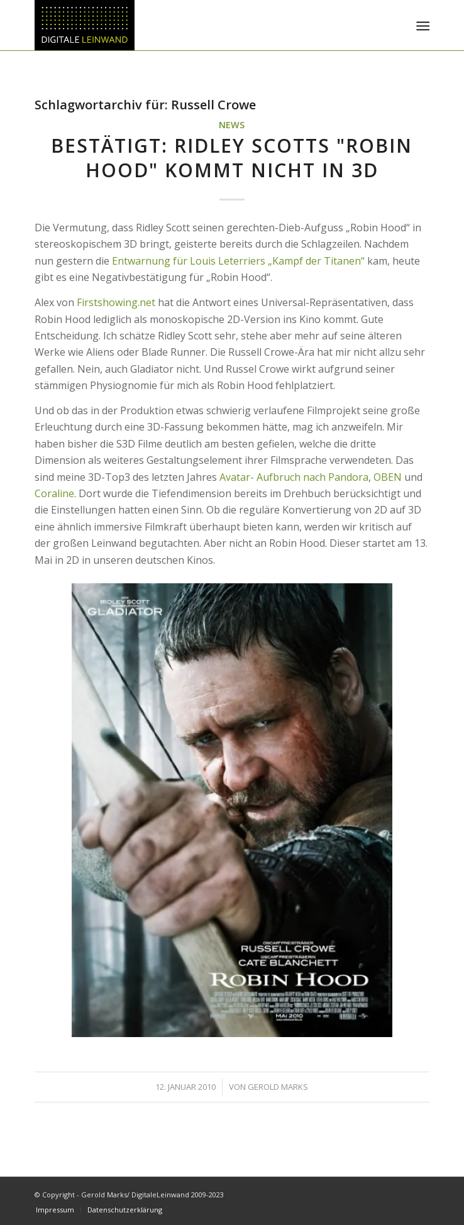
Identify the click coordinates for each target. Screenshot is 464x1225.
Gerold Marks (278, 1086)
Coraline (54, 493)
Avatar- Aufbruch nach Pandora (293, 477)
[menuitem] (421, 26)
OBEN (387, 477)
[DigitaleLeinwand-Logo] (192, 25)
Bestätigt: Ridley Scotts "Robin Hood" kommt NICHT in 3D (231, 158)
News (232, 125)
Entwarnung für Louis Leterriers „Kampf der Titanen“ (238, 261)
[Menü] (421, 26)
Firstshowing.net (116, 302)
